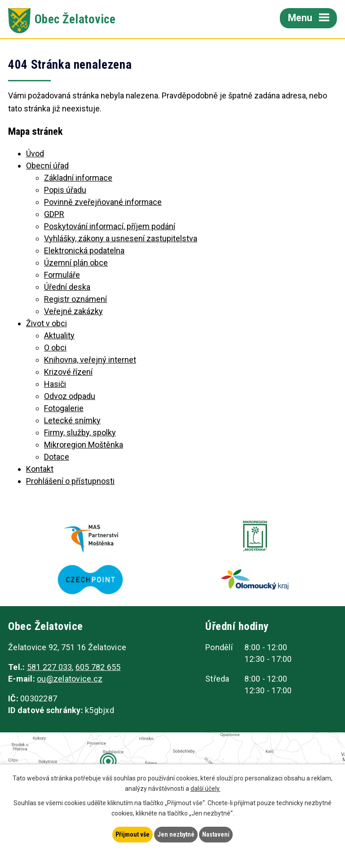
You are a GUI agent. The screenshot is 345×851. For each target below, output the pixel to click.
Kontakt (39, 469)
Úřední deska (67, 287)
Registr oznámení (75, 299)
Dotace (56, 456)
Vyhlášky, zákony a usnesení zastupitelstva (120, 238)
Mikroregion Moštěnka (83, 444)
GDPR (54, 214)
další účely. (205, 788)
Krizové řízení (68, 372)
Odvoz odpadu (69, 396)
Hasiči (55, 384)
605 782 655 (98, 667)
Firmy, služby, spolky (80, 432)
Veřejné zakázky (73, 311)
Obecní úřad (47, 165)
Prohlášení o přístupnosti (70, 481)
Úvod (35, 153)
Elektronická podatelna (84, 250)
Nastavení (216, 834)
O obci (55, 347)
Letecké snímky (72, 420)
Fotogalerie (64, 408)
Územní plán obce (76, 262)
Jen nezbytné (176, 834)
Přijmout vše (132, 834)
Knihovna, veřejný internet (90, 359)
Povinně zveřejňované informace (103, 202)
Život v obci (46, 323)
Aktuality (59, 335)
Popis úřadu (65, 190)
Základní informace (78, 177)
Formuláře (62, 274)
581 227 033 (49, 667)
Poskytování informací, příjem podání (109, 226)
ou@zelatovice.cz (69, 678)
